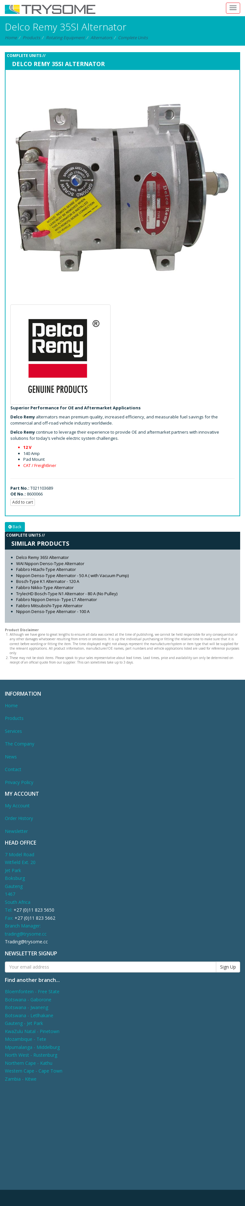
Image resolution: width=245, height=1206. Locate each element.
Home (11, 37)
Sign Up (228, 967)
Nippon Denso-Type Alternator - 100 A (53, 611)
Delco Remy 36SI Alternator (42, 557)
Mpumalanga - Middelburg (32, 1047)
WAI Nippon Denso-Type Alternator (50, 563)
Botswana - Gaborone (28, 999)
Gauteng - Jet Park (24, 1023)
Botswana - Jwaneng (26, 1007)
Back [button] (14, 526)
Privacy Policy (19, 782)
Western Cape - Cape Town (33, 1071)
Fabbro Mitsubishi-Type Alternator (49, 606)
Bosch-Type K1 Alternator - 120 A (47, 581)
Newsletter (16, 831)
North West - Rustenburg (31, 1055)
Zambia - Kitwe (21, 1079)
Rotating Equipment (65, 37)
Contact (13, 769)
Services (13, 731)
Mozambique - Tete (25, 1039)
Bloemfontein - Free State (32, 991)
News (11, 757)
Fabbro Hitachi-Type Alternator (46, 569)
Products (31, 37)
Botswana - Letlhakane (29, 1015)
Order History (19, 818)
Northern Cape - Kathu (28, 1063)
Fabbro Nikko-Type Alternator (45, 587)
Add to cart (22, 502)
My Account (17, 805)
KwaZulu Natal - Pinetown (32, 1031)
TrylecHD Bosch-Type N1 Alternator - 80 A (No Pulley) (66, 594)
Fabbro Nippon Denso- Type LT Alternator (56, 599)
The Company (19, 744)
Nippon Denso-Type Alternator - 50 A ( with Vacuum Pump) (72, 575)
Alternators (101, 37)
